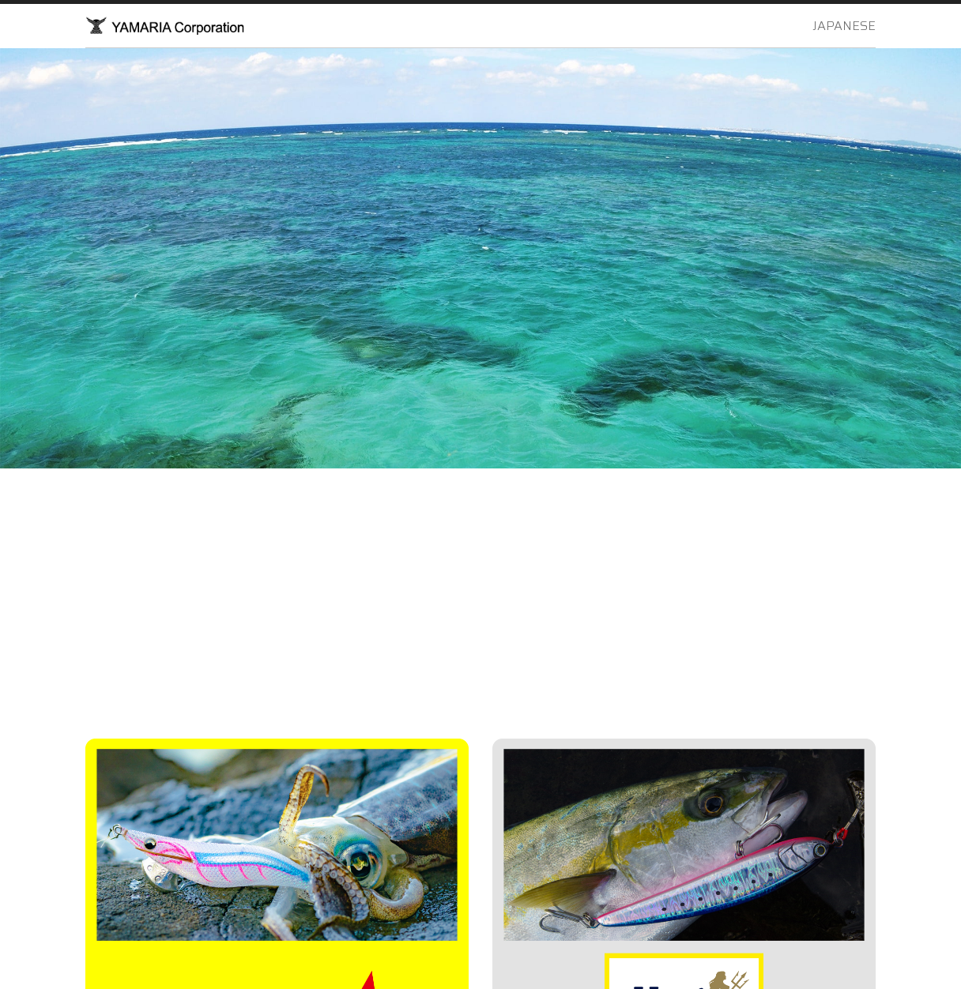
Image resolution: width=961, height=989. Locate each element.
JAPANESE (844, 26)
